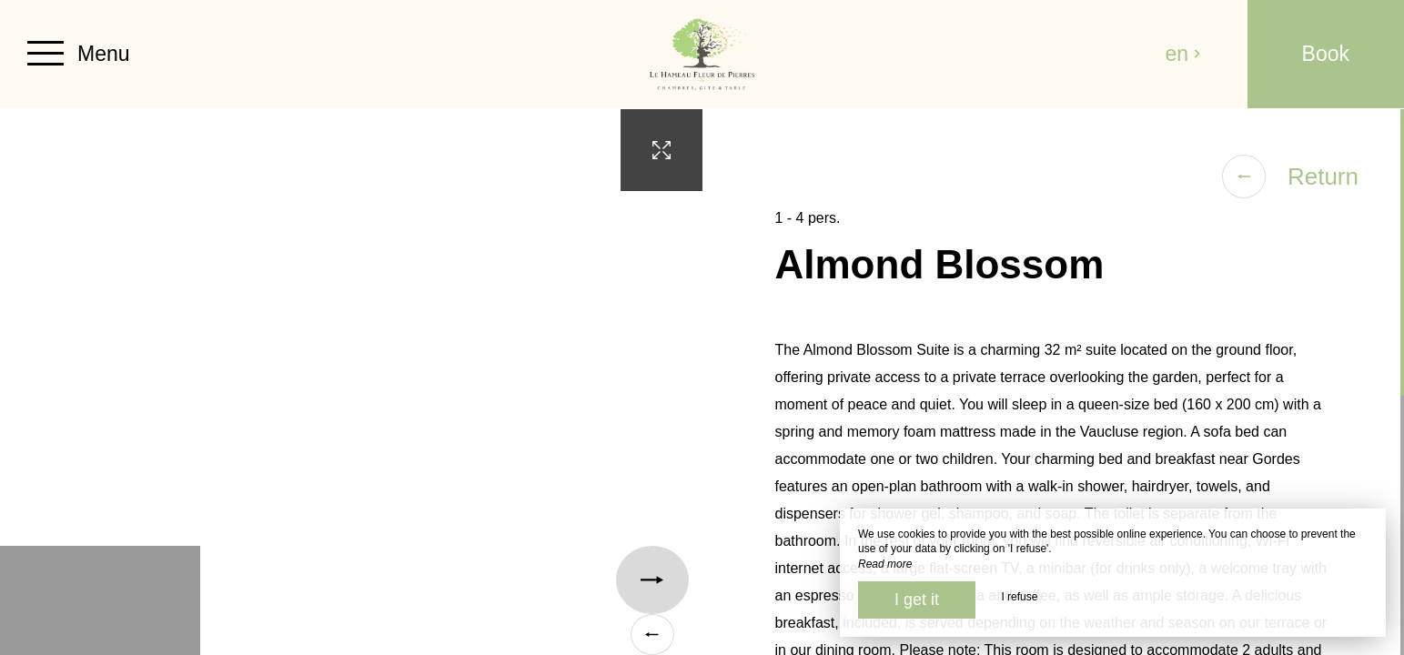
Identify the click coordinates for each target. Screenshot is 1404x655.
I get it (916, 599)
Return (1290, 176)
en (1184, 54)
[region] (1053, 382)
